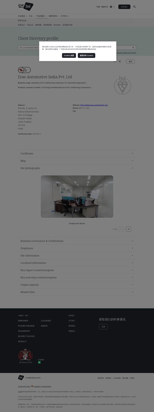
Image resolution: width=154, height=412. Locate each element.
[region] (77, 51)
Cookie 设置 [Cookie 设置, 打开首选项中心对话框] (69, 55)
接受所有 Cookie (86, 55)
